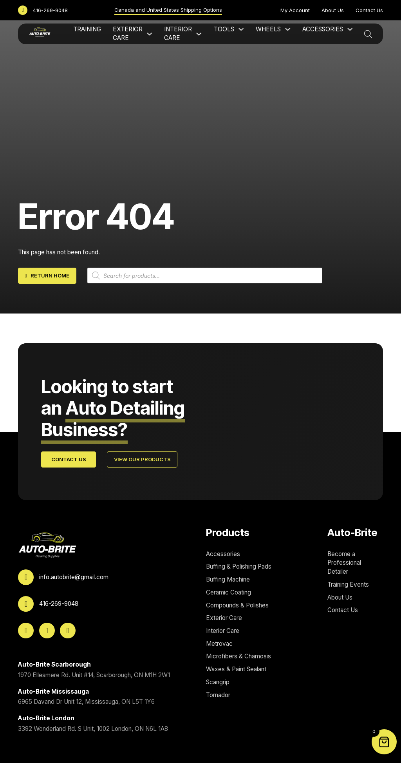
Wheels (268, 29)
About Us (333, 10)
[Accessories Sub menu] (350, 29)
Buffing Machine (228, 579)
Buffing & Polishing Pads (238, 566)
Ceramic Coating (228, 592)
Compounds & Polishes (237, 605)
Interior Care (178, 33)
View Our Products (142, 459)
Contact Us (369, 10)
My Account (295, 10)
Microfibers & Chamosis (238, 656)
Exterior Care (128, 33)
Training (87, 29)
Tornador (218, 695)
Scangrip (217, 682)
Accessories (322, 29)
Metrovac (219, 643)
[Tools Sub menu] (241, 29)
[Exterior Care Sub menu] (149, 34)
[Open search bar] (368, 34)
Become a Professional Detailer (344, 562)
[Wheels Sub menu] (288, 29)
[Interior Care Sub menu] (199, 34)
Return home (47, 275)
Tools (224, 29)
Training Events (348, 584)
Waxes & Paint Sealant (236, 669)
